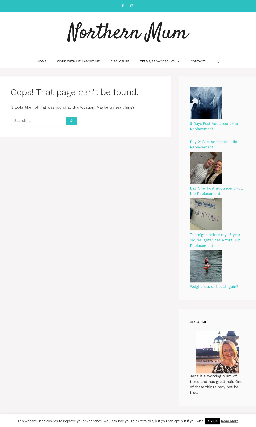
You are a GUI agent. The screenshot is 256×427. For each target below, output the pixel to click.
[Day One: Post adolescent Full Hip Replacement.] (206, 169)
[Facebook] (122, 6)
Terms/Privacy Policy (162, 61)
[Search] (71, 120)
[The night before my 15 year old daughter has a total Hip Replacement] (206, 215)
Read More (229, 421)
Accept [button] (212, 421)
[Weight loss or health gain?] (206, 267)
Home (42, 61)
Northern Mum (128, 33)
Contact (198, 61)
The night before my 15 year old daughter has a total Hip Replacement (215, 240)
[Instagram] (131, 6)
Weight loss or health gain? (214, 286)
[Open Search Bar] (217, 61)
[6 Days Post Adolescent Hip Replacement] (206, 104)
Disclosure (119, 61)
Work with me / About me (78, 61)
